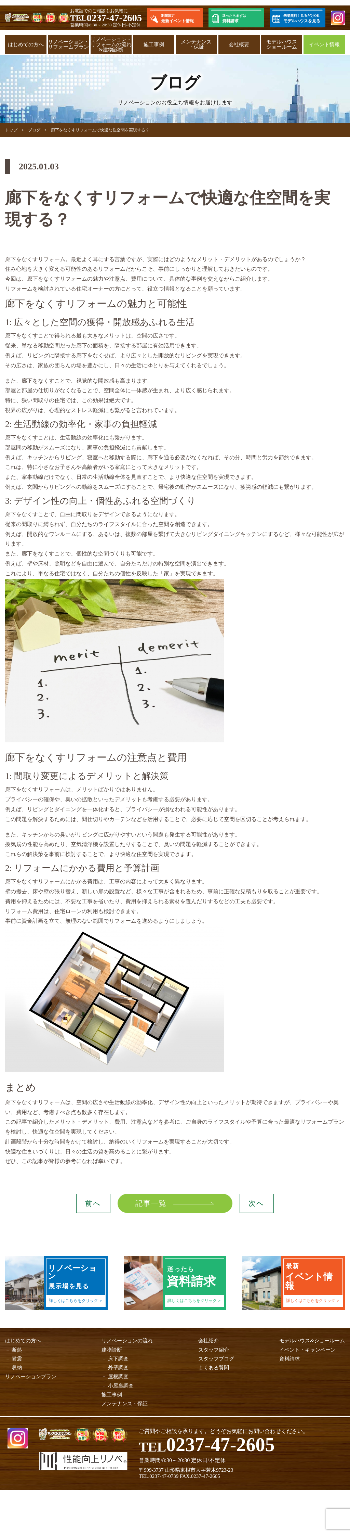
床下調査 (118, 1359)
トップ (11, 130)
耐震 (17, 1359)
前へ (93, 1203)
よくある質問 (213, 1367)
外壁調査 (118, 1367)
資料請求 (289, 1359)
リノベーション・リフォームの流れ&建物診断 (111, 44)
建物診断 (112, 1350)
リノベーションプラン (30, 1376)
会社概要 (239, 44)
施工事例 (154, 44)
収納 (17, 1367)
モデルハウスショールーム (281, 44)
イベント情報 (324, 44)
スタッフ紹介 (213, 1350)
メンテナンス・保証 (196, 44)
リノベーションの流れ (127, 1340)
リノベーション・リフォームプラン (68, 44)
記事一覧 (149, 1203)
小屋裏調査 (121, 1386)
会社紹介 (208, 1340)
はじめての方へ (26, 44)
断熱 (17, 1350)
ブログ (34, 130)
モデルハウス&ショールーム (312, 1340)
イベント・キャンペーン (307, 1350)
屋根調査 (118, 1376)
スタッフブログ (216, 1359)
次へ (256, 1203)
